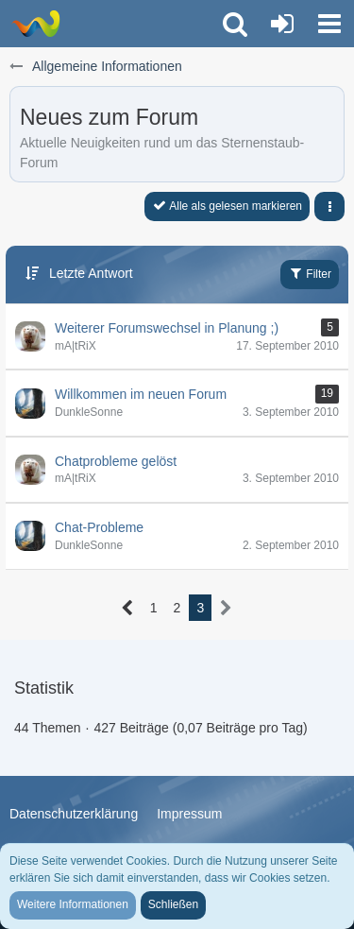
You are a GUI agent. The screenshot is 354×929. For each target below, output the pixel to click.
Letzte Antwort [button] (91, 273)
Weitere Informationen (72, 904)
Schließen (173, 904)
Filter (309, 273)
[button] (329, 24)
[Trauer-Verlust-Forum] (35, 24)
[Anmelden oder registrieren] (282, 24)
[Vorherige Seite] (128, 608)
